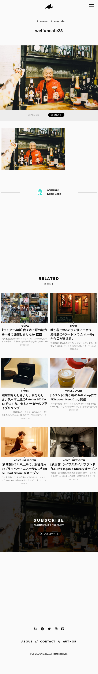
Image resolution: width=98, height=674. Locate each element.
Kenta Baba (59, 21)
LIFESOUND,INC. (40, 653)
